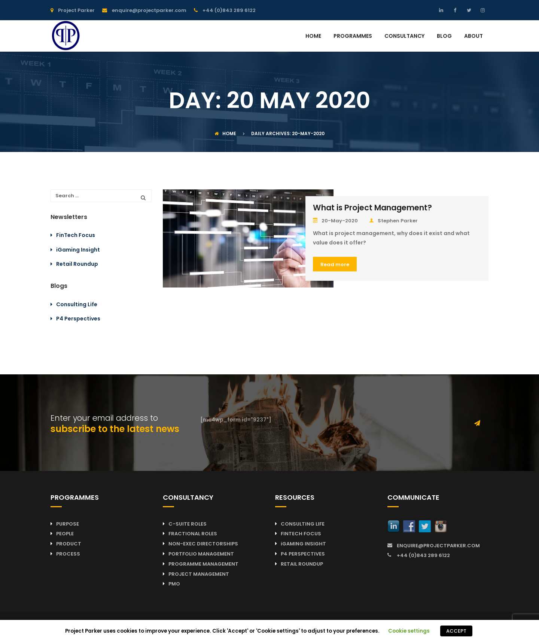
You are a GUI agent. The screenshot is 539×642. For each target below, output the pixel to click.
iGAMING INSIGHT (303, 543)
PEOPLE (65, 533)
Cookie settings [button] (409, 631)
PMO (174, 583)
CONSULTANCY (404, 36)
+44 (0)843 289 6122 (423, 555)
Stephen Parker (393, 220)
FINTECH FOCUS (301, 533)
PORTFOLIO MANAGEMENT (201, 553)
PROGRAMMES (353, 36)
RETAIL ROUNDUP (302, 564)
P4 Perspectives (78, 318)
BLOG (444, 36)
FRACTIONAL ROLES (192, 533)
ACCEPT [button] (456, 631)
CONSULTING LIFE (303, 523)
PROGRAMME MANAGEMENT (203, 564)
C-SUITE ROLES (187, 523)
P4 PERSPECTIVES (303, 553)
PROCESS (68, 553)
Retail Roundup (77, 264)
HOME (313, 36)
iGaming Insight (78, 249)
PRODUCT (68, 543)
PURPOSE (67, 523)
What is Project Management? (372, 207)
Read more (334, 264)
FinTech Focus (75, 235)
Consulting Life (76, 304)
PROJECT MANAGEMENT (198, 574)
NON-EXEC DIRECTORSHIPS (203, 543)
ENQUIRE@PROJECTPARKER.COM (438, 545)
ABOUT (473, 36)
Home (225, 133)
